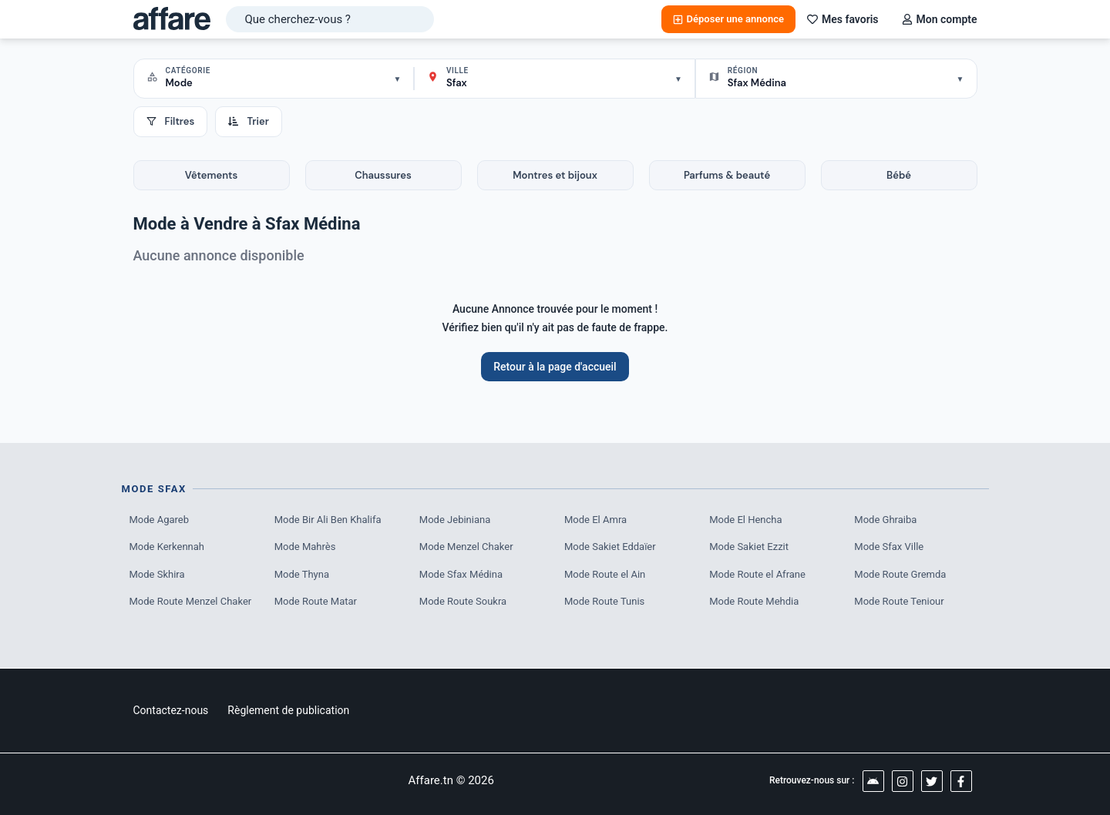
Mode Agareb (160, 519)
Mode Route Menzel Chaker (191, 601)
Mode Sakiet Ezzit (749, 546)
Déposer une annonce (728, 19)
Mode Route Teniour (899, 601)
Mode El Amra (595, 519)
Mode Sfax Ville (888, 546)
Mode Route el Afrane (757, 574)
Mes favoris (843, 19)
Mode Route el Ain (604, 574)
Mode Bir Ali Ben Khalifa (328, 519)
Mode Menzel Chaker (466, 546)
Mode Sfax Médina (461, 574)
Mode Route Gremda (900, 574)
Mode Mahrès (305, 546)
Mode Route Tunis (604, 601)
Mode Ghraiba (885, 519)
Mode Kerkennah (167, 546)
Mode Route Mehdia (754, 601)
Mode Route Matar (315, 601)
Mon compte (939, 19)
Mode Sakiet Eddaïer (610, 546)
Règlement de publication (288, 710)
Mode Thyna (301, 574)
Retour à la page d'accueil (554, 367)
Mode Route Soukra (462, 601)
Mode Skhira (157, 574)
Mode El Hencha (745, 519)
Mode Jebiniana (454, 519)
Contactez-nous (171, 710)
